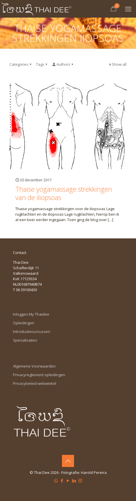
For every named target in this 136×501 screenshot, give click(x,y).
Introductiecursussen (31, 331)
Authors (63, 64)
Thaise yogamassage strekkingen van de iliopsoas (63, 193)
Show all (117, 64)
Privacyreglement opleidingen (39, 374)
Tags (42, 64)
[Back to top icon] (68, 461)
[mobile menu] (128, 9)
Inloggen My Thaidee (31, 314)
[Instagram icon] (80, 480)
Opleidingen (23, 322)
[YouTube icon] (68, 480)
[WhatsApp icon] (56, 480)
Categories (21, 64)
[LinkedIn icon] (74, 480)
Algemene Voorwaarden (34, 366)
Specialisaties (25, 340)
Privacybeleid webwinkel (34, 383)
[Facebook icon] (62, 480)
